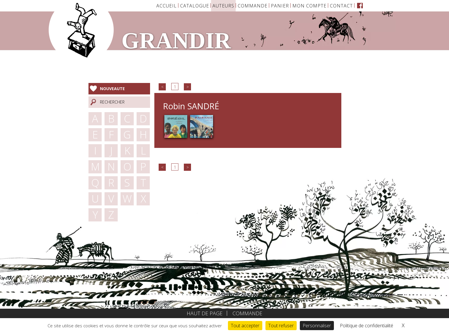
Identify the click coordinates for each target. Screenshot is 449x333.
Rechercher (112, 102)
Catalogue (194, 6)
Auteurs (223, 6)
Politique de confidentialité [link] (366, 325)
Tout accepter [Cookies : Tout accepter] (245, 325)
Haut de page (204, 313)
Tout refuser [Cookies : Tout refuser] (281, 325)
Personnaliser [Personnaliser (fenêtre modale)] (317, 325)
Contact (341, 6)
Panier (280, 6)
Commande (252, 6)
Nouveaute (112, 88)
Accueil (166, 6)
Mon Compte (309, 6)
